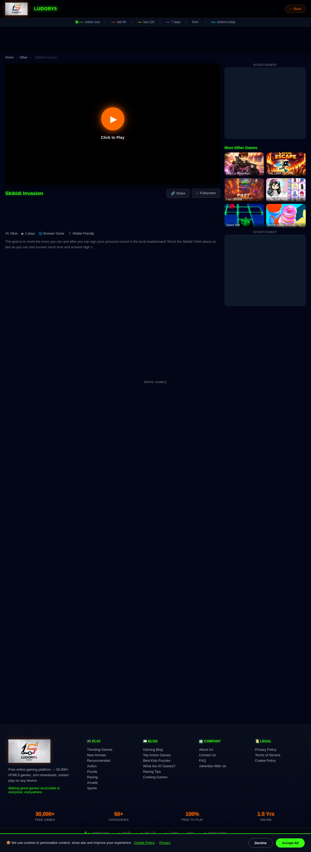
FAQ (202, 761)
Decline (261, 843)
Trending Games (99, 750)
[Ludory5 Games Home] (16, 9)
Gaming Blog (153, 750)
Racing (92, 777)
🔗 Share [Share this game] (178, 193)
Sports (92, 788)
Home (9, 57)
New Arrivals (96, 755)
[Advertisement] (155, 39)
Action (91, 766)
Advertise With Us (212, 766)
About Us (206, 750)
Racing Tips (152, 772)
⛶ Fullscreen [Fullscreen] (206, 193)
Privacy (164, 843)
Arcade (92, 783)
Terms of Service (268, 755)
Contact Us (207, 755)
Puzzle (92, 772)
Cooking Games (155, 777)
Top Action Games (157, 755)
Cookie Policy (144, 843)
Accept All (290, 843)
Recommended (98, 761)
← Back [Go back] (295, 9)
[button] (112, 123)
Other (24, 57)
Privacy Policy (265, 750)
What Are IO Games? (159, 766)
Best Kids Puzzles (156, 761)
